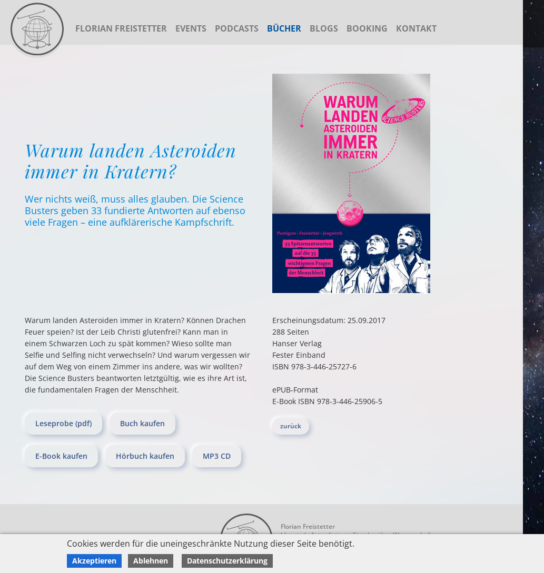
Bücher (284, 28)
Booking (367, 28)
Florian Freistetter (121, 28)
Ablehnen (150, 561)
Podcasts (237, 28)
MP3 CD (217, 456)
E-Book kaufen (61, 456)
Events (190, 28)
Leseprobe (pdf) (63, 423)
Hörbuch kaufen (145, 456)
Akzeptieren (94, 561)
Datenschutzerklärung (227, 561)
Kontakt (416, 28)
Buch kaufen (142, 423)
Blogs (324, 28)
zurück (290, 425)
